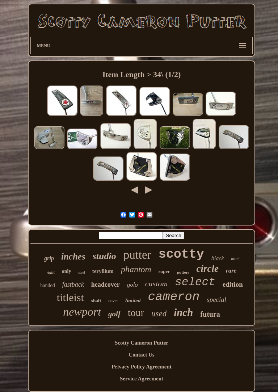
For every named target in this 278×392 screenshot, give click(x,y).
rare (231, 270)
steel (81, 272)
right (51, 272)
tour (136, 312)
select (195, 282)
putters (183, 272)
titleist (70, 297)
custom (156, 283)
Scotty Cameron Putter (141, 343)
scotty (181, 254)
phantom (136, 269)
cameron (173, 297)
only (66, 271)
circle (208, 268)
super (164, 271)
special (216, 299)
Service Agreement (141, 379)
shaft (96, 300)
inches (73, 256)
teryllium (103, 271)
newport (82, 311)
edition (233, 284)
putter (137, 254)
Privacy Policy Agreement (141, 367)
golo (132, 284)
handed (47, 285)
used (159, 313)
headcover (105, 284)
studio (104, 256)
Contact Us (141, 355)
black (217, 258)
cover (113, 300)
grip (49, 258)
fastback (73, 284)
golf (114, 313)
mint (235, 258)
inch (183, 312)
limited (133, 300)
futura (210, 314)
